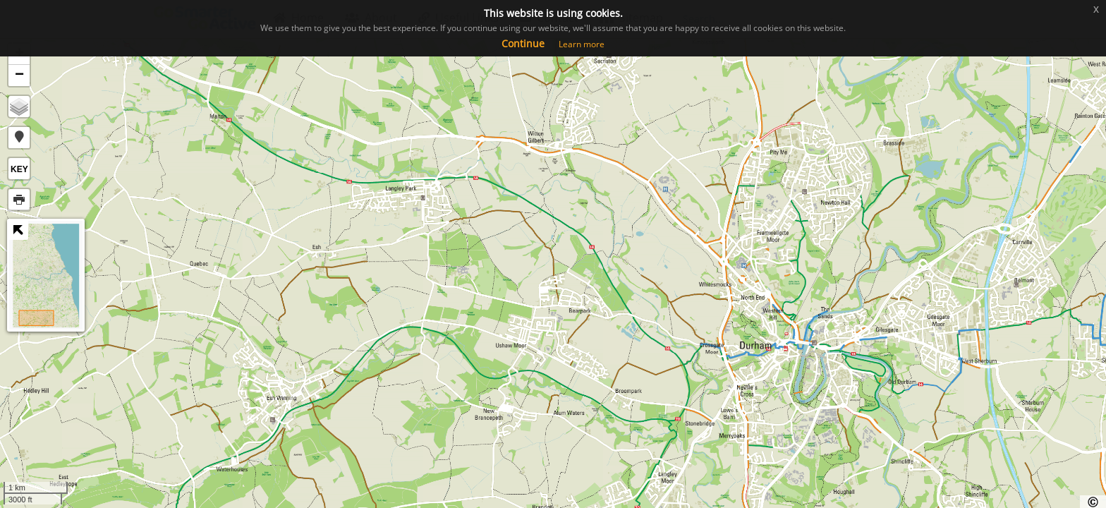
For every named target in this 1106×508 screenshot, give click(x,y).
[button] (19, 137)
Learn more (581, 44)
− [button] (19, 75)
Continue (523, 43)
